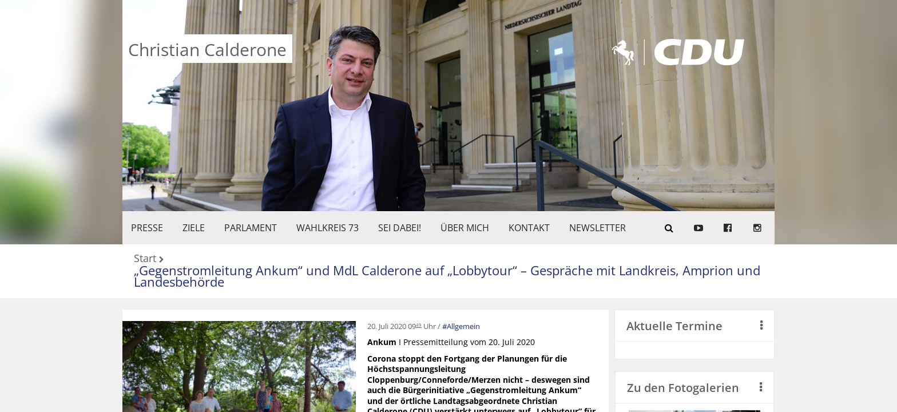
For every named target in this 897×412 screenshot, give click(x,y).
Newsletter (597, 227)
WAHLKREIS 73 (327, 227)
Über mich (464, 227)
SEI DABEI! (399, 227)
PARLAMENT (250, 227)
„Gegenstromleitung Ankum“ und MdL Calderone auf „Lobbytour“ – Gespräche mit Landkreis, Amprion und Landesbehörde (447, 276)
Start (145, 259)
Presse (147, 227)
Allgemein (463, 326)
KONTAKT (529, 227)
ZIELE (193, 227)
